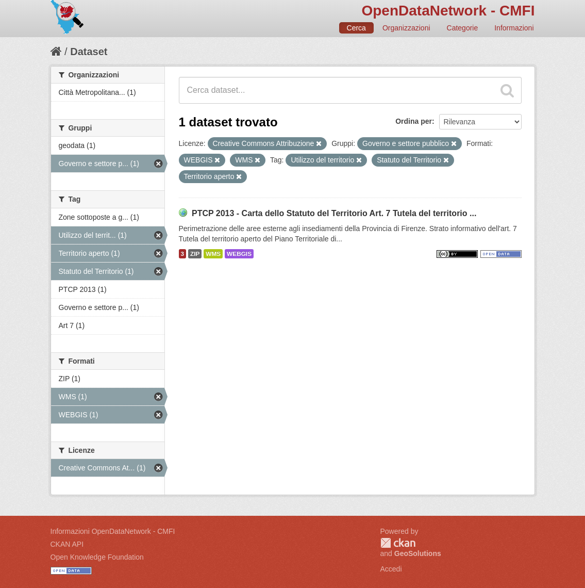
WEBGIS (239, 253)
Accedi (391, 569)
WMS (213, 253)
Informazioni (513, 28)
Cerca (356, 28)
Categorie (462, 28)
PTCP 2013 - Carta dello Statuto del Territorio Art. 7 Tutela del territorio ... (334, 213)
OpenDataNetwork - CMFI (447, 11)
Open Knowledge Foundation (97, 557)
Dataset (88, 51)
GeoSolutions (417, 553)
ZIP (194, 253)
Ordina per (413, 121)
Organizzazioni (406, 28)
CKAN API (67, 544)
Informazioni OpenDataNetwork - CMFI (113, 531)
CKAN (397, 542)
